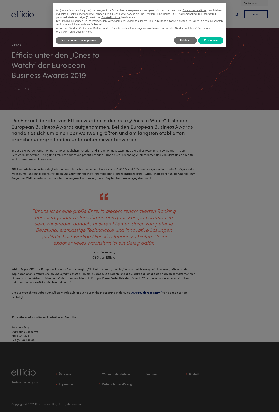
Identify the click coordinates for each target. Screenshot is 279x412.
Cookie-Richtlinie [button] (110, 17)
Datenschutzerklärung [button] (195, 10)
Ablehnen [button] (185, 40)
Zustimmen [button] (211, 40)
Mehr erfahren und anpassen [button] (78, 40)
